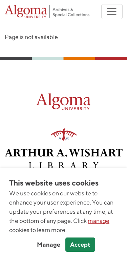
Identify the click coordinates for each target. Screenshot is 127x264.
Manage (48, 244)
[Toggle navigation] (112, 11)
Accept (80, 244)
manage (98, 220)
